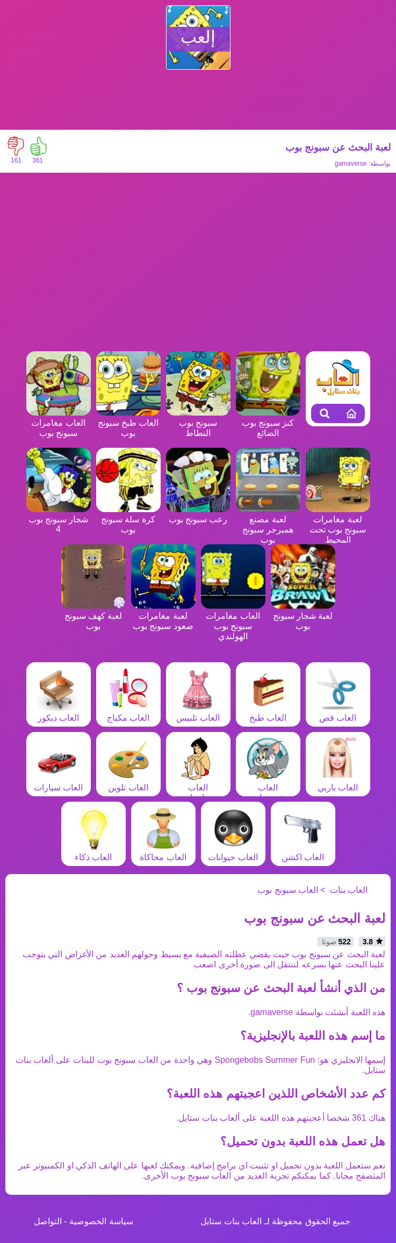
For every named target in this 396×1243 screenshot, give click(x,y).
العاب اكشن (303, 852)
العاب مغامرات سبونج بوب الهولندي (233, 621)
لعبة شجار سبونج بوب (303, 616)
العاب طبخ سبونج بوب (128, 423)
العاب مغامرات (198, 787)
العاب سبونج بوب (287, 889)
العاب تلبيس (197, 712)
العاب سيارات (58, 782)
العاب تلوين (128, 782)
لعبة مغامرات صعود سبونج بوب (163, 616)
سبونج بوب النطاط (198, 423)
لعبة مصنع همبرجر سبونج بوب (268, 524)
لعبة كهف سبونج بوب (93, 616)
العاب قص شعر (337, 718)
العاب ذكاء (93, 852)
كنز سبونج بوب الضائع (268, 423)
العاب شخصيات (268, 787)
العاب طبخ (268, 712)
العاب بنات (349, 889)
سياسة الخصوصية (101, 1221)
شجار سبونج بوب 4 (58, 519)
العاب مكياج (128, 712)
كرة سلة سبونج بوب (128, 519)
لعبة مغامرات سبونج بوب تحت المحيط (338, 524)
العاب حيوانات (232, 852)
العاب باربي (337, 782)
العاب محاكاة (163, 852)
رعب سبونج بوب (198, 514)
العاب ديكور (58, 712)
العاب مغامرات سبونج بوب (58, 423)
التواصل (48, 1221)
